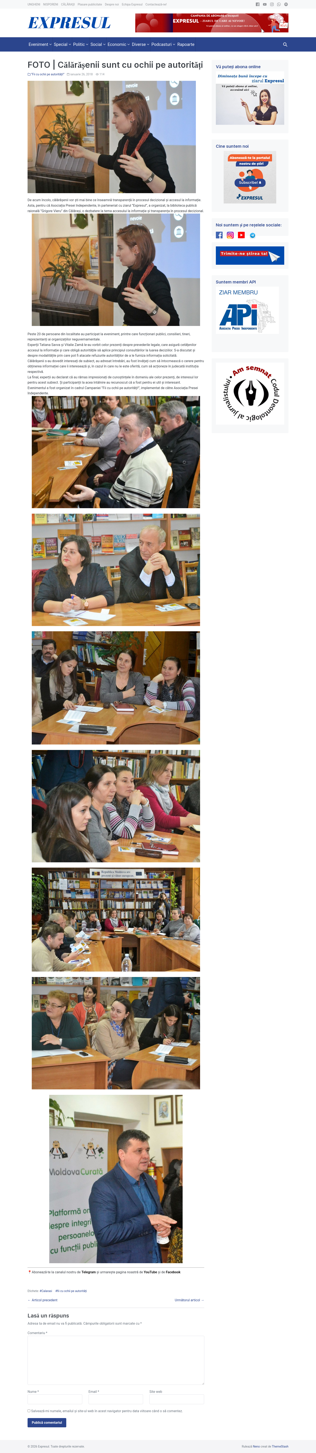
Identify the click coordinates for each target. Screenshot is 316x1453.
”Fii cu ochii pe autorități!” (47, 74)
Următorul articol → (189, 1300)
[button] (285, 44)
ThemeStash (280, 1446)
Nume (33, 1392)
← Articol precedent (42, 1300)
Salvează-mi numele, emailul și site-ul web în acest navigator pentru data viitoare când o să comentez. (107, 1411)
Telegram (88, 1272)
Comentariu (37, 1333)
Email (94, 1392)
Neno (256, 1446)
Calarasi (46, 1291)
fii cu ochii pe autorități (72, 1291)
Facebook (173, 1272)
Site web (155, 1392)
